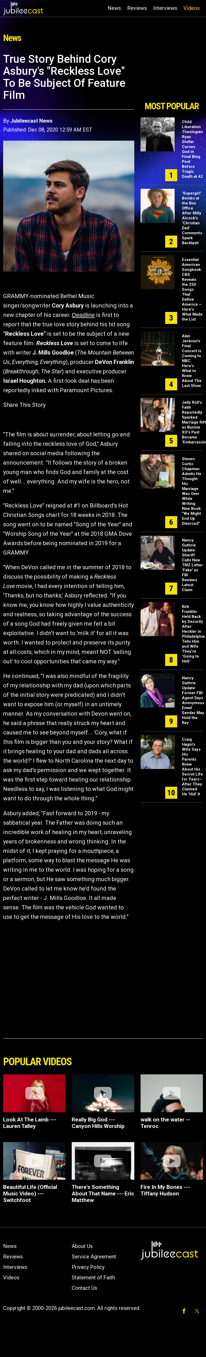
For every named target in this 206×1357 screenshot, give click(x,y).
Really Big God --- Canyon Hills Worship (98, 1122)
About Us (82, 1246)
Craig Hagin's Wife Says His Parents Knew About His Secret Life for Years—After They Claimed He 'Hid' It (192, 766)
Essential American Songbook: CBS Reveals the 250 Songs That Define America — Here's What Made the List (192, 289)
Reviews (137, 8)
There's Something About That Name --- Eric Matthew (103, 1193)
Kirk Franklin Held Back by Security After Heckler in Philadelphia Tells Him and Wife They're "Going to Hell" (193, 634)
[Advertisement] (171, 75)
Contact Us (84, 1288)
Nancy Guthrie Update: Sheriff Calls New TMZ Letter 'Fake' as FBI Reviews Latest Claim (192, 565)
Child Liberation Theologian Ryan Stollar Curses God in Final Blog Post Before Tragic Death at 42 (192, 149)
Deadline (83, 315)
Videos (191, 8)
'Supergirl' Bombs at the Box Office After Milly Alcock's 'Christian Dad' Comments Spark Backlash (192, 218)
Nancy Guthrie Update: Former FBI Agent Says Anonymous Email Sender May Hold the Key (193, 700)
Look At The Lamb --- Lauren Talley (29, 1122)
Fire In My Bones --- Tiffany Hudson (165, 1190)
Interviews (165, 8)
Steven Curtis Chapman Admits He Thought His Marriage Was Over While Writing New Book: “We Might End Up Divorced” (192, 491)
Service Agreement (94, 1256)
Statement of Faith (93, 1277)
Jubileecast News (31, 121)
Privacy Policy (88, 1267)
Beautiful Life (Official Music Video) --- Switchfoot (30, 1193)
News (114, 8)
